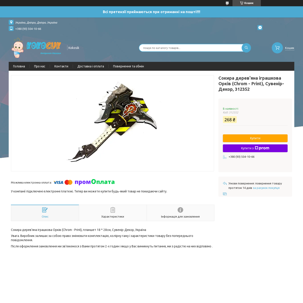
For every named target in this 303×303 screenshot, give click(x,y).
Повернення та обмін (128, 66)
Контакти (61, 66)
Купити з (255, 148)
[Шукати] (246, 48)
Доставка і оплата (90, 66)
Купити (255, 138)
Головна (19, 66)
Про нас (39, 66)
